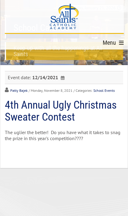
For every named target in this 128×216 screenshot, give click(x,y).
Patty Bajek (19, 90)
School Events (104, 90)
